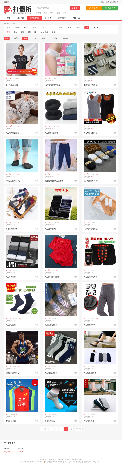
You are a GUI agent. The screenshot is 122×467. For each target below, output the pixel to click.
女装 (78, 27)
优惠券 (65, 38)
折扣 (34, 38)
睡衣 (36, 32)
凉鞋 (58, 13)
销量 (25, 38)
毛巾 (45, 13)
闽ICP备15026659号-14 (26, 462)
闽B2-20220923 (37, 462)
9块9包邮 (20, 18)
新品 (55, 38)
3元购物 (48, 18)
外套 (53, 32)
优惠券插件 (62, 18)
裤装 (29, 32)
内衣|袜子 (44, 32)
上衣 (15, 32)
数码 (17, 27)
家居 (26, 27)
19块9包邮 (34, 18)
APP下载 (76, 18)
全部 (8, 27)
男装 (86, 27)
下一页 (78, 429)
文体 (52, 27)
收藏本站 (7, 2)
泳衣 (64, 13)
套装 (22, 32)
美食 (69, 27)
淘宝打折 (53, 459)
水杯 (52, 13)
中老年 (96, 27)
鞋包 (43, 27)
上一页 (43, 429)
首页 (9, 18)
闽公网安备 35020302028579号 (53, 462)
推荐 (16, 38)
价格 (44, 38)
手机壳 (38, 13)
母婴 (34, 27)
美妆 (60, 27)
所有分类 (7, 23)
